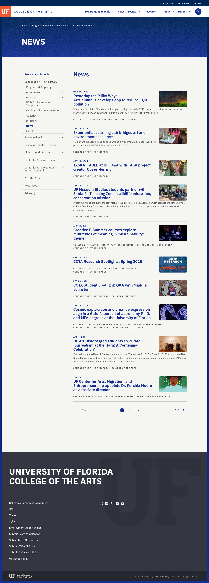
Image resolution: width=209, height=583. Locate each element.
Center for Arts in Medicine (43, 160)
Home (25, 25)
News (29, 126)
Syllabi (13, 521)
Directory (31, 120)
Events (30, 131)
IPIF (11, 509)
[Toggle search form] (198, 11)
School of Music (43, 137)
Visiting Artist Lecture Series (43, 110)
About (167, 11)
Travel (12, 515)
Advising (44, 97)
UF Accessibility (18, 558)
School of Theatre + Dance (43, 145)
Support (184, 11)
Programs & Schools (98, 11)
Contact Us (167, 3)
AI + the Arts (32, 178)
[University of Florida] (5, 11)
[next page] (179, 410)
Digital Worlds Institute (43, 152)
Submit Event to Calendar (24, 534)
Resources (30, 185)
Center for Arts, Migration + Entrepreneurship (43, 169)
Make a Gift (184, 3)
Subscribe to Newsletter (23, 540)
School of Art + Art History (71, 25)
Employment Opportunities (25, 527)
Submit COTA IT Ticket (22, 546)
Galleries (31, 115)
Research (150, 11)
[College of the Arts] (33, 11)
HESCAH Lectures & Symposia (38, 104)
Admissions (44, 92)
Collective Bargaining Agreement (28, 503)
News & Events (128, 11)
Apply (198, 3)
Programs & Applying (44, 87)
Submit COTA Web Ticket (24, 552)
